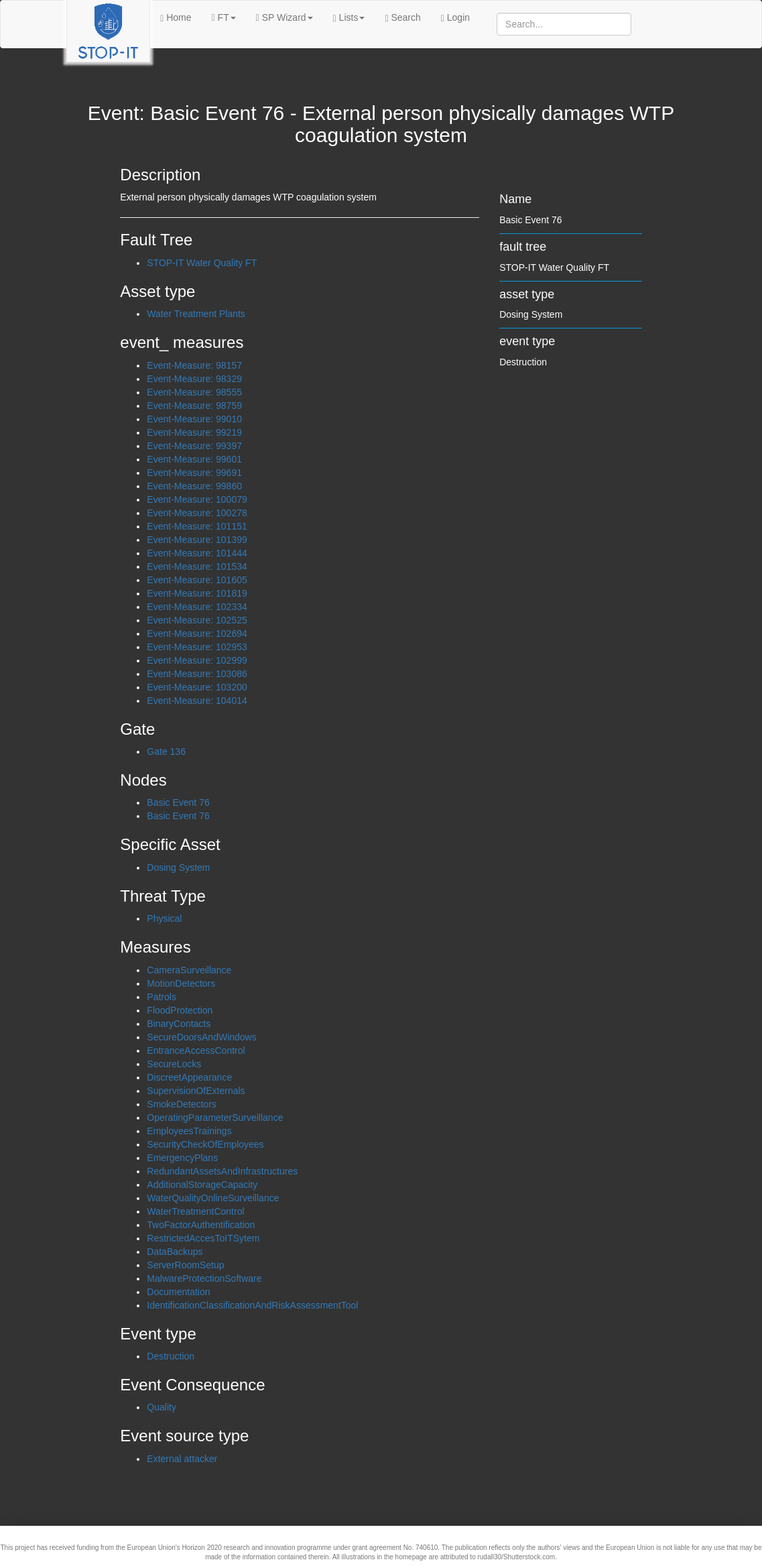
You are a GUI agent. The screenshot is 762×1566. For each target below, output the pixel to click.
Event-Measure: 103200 (197, 687)
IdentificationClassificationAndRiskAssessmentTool (252, 1305)
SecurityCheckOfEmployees (205, 1144)
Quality (161, 1407)
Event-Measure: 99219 (194, 432)
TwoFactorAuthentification (201, 1224)
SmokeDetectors (181, 1104)
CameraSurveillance (189, 970)
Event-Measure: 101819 (197, 593)
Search (402, 17)
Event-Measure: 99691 (194, 472)
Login (455, 17)
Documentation (178, 1291)
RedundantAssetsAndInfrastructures (222, 1171)
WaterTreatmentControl (195, 1211)
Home (175, 17)
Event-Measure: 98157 (194, 365)
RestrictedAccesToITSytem (203, 1238)
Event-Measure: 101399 (197, 539)
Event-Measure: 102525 (197, 620)
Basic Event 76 (178, 802)
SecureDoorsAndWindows (201, 1037)
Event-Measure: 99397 (194, 445)
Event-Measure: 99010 (194, 419)
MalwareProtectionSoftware (204, 1278)
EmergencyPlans (182, 1157)
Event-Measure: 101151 (197, 526)
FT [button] (224, 17)
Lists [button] (349, 17)
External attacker (182, 1458)
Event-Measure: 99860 (194, 486)
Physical (164, 918)
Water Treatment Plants (196, 313)
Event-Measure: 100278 (197, 512)
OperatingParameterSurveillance (215, 1117)
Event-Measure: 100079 (197, 499)
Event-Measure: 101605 (197, 580)
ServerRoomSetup (185, 1265)
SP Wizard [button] (284, 17)
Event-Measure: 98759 (194, 405)
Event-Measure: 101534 (197, 566)
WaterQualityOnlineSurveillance (213, 1198)
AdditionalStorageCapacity (202, 1184)
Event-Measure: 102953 (197, 647)
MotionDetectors (181, 983)
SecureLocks (174, 1064)
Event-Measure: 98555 (194, 392)
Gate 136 (166, 751)
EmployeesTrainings (189, 1131)
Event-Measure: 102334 (197, 606)
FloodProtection (179, 1010)
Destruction (170, 1356)
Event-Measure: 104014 (197, 700)
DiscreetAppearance (189, 1077)
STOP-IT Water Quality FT (202, 262)
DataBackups (174, 1251)
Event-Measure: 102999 (197, 660)
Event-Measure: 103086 (197, 673)
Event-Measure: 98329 (194, 378)
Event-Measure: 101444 (197, 553)
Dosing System (178, 867)
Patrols (161, 996)
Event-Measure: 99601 (194, 459)
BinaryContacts (178, 1023)
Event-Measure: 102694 (197, 633)
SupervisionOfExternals (196, 1090)
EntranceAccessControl (196, 1050)
